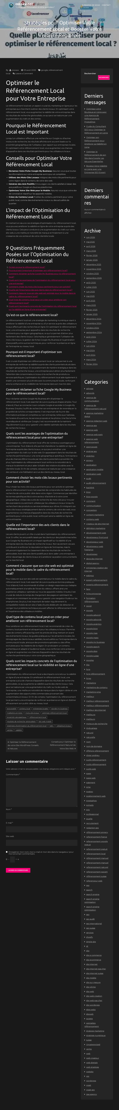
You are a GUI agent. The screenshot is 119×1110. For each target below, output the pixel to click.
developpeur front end (97, 537)
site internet (92, 964)
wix (87, 1076)
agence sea (91, 425)
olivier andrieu (92, 755)
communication (93, 506)
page (88, 773)
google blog (92, 629)
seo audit (90, 919)
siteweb (89, 1014)
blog (88, 492)
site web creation (94, 996)
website (89, 1072)
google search (92, 647)
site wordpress (93, 1005)
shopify (89, 937)
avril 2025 (90, 301)
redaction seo (92, 828)
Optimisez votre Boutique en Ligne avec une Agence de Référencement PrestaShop (95, 115)
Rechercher (90, 73)
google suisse (92, 656)
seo (87, 914)
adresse (89, 389)
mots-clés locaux (32, 713)
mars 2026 (91, 251)
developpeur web (94, 542)
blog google (92, 497)
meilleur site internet (96, 710)
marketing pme (93, 692)
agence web (92, 430)
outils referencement (96, 760)
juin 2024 (90, 346)
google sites (91, 651)
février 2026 (91, 255)
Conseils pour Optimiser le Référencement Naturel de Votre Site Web (63, 745)
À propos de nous (91, 5)
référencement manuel (97, 858)
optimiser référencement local (54, 713)
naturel (89, 733)
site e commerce (94, 955)
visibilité (19, 730)
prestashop (91, 801)
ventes (10, 730)
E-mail (9, 823)
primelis (89, 805)
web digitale (92, 1063)
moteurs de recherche (96, 724)
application (91, 465)
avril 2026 (90, 246)
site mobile (91, 978)
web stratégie (92, 1067)
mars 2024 (91, 360)
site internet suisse (94, 973)
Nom (9, 809)
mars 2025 (91, 305)
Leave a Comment (24, 73)
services (89, 933)
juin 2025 (90, 292)
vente (89, 1049)
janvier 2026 (92, 260)
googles (90, 660)
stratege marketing (95, 1031)
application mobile (94, 469)
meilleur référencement (97, 706)
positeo (89, 792)
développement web (96, 533)
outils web (91, 769)
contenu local (24, 709)
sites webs (91, 1010)
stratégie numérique (96, 1035)
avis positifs (11, 709)
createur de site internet (97, 524)
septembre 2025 (94, 278)
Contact (106, 5)
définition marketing (95, 528)
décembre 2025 (93, 264)
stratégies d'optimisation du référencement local (26, 726)
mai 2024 (90, 350)
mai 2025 (90, 296)
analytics (90, 456)
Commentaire (13, 775)
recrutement (92, 823)
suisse (89, 1040)
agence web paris (94, 435)
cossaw (15, 70)
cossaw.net (24, 4)
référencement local (38, 717)
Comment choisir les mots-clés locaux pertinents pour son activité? (40, 287)
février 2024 (92, 364)
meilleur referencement (97, 701)
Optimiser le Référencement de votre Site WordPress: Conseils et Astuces (23, 745)
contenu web (92, 519)
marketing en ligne (14, 713)
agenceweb (91, 447)
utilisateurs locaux (64, 726)
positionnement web (96, 796)
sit (87, 946)
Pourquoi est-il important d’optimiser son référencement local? (38, 270)
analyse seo (91, 451)
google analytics (93, 624)
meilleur (90, 697)
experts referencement (97, 585)
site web (90, 991)
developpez (91, 554)
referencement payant (97, 872)
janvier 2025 (92, 314)
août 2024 (91, 337)
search (89, 890)
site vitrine (91, 987)
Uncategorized (93, 1044)
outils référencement (96, 764)
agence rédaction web (96, 421)
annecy (89, 460)
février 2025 (91, 310)
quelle (89, 819)
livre (88, 669)
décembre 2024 (93, 319)
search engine (92, 894)
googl (89, 606)
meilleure (90, 715)
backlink (90, 488)
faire (88, 589)
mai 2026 (90, 242)
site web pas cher (94, 1000)
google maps (92, 638)
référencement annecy (97, 832)
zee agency (91, 1094)
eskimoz (90, 576)
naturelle (90, 737)
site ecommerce (93, 960)
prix (88, 810)
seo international (94, 924)
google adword (93, 615)
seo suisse (90, 928)
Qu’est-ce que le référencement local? (27, 267)
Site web (10, 836)
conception (91, 510)
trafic (52, 726)
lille (87, 665)
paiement (90, 783)
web (88, 1054)
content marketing (95, 515)
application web (93, 474)
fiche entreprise (93, 594)
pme (88, 787)
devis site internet (94, 559)
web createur (92, 1058)
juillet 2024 (91, 341)
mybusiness (91, 728)
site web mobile (45, 721)
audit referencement (96, 483)
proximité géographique (16, 717)
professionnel (92, 814)
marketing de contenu (96, 687)
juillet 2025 (91, 287)
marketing (91, 683)
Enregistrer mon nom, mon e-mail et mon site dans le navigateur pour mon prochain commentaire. (41, 853)
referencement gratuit (96, 849)
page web (91, 778)
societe (89, 1019)
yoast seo (90, 1090)
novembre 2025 (93, 269)
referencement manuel (97, 863)
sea (87, 885)
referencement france (96, 837)
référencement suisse (96, 876)
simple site (91, 942)
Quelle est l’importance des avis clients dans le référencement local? (41, 290)
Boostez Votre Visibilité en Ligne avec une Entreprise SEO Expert (95, 169)
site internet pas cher (96, 969)
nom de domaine (94, 746)
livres (88, 678)
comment (90, 501)
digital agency (92, 563)
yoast (88, 1085)
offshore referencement (97, 751)
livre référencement (95, 674)
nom (88, 742)
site (87, 951)
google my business (59, 709)
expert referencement (96, 580)
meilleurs (90, 719)
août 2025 (91, 283)
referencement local (96, 854)
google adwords (93, 620)
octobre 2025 (92, 274)
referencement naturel (97, 867)
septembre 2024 (94, 332)
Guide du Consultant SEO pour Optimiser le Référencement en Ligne (96, 129)
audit (88, 479)
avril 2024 (90, 355)
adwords (90, 393)
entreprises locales (40, 709)
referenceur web (94, 881)
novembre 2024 (93, 323)
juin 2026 (90, 237)
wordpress (91, 1081)
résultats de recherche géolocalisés (21, 721)
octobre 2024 (92, 328)
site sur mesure (93, 982)
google (44, 70)
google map (92, 633)
